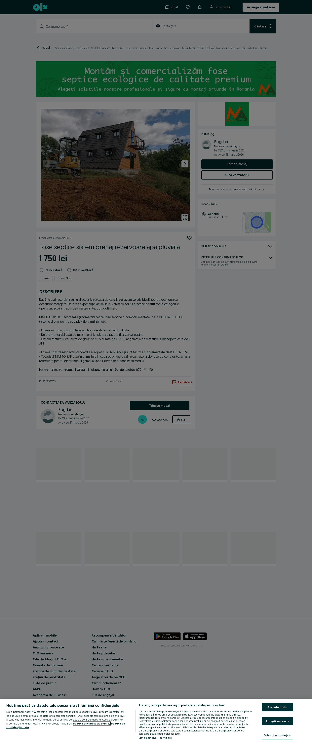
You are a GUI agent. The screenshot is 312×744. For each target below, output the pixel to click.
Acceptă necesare (277, 721)
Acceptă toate (277, 707)
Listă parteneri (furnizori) (155, 737)
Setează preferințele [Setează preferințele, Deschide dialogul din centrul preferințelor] (277, 735)
